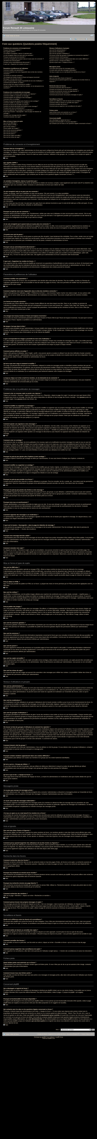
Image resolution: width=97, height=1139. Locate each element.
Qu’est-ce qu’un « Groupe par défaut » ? (60, 60)
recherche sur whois (34, 1013)
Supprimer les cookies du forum (57, 1034)
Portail (7, 35)
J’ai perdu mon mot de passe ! (11, 60)
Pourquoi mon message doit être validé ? (14, 115)
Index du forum (14, 35)
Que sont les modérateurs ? (57, 51)
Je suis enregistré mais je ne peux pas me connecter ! (18, 55)
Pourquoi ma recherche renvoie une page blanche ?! (64, 91)
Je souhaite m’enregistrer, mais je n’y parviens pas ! (17, 53)
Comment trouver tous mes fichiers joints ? (61, 114)
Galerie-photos (81, 39)
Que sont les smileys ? (9, 126)
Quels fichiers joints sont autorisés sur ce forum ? (63, 112)
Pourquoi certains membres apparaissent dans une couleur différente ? (69, 59)
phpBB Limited (52, 990)
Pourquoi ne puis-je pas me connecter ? (14, 57)
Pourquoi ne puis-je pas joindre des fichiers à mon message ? (20, 106)
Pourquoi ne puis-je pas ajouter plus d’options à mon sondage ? (21, 101)
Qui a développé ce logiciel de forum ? (60, 120)
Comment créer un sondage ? (11, 99)
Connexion (91, 39)
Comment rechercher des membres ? (59, 93)
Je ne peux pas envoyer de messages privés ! (62, 68)
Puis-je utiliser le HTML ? (10, 124)
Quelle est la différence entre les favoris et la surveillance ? (65, 100)
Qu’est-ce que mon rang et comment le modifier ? (17, 84)
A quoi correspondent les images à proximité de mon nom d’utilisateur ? (23, 80)
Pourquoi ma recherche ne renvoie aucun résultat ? (63, 89)
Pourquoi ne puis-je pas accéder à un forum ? (16, 104)
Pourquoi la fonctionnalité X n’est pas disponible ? (63, 121)
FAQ (73, 39)
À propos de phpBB (68, 992)
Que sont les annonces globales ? (12, 130)
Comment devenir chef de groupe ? (59, 57)
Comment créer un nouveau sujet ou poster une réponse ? (19, 94)
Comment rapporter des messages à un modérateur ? (18, 110)
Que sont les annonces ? (10, 132)
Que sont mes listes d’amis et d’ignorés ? (60, 78)
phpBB (47, 332)
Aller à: (58, 1029)
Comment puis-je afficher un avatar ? (13, 82)
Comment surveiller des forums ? (58, 104)
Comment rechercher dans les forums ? (60, 87)
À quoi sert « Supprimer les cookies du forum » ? (17, 64)
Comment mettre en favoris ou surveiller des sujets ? (64, 102)
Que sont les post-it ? (9, 133)
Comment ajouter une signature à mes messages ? (17, 97)
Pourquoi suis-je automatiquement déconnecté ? (16, 62)
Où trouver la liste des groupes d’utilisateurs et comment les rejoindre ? (69, 55)
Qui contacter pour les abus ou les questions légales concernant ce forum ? (70, 123)
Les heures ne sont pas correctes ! (13, 75)
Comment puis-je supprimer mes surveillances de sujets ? (65, 106)
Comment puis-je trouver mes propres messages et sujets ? (66, 94)
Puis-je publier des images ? (11, 128)
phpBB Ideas (7, 1003)
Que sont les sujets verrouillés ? (12, 135)
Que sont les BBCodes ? (10, 123)
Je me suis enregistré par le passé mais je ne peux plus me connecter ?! (23, 59)
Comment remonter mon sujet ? (12, 117)
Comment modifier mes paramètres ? (13, 70)
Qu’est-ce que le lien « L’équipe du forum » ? (61, 62)
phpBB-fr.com (51, 1038)
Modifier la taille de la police (92, 35)
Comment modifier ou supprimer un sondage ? (16, 102)
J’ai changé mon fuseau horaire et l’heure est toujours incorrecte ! (21, 77)
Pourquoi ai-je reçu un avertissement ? (14, 108)
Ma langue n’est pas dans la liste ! (12, 79)
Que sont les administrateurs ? (57, 50)
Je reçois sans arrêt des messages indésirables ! (63, 70)
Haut (6, 158)
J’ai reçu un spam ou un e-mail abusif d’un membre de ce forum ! (67, 72)
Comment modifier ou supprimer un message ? (16, 95)
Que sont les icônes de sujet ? (11, 137)
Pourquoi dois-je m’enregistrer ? (12, 50)
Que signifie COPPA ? (9, 51)
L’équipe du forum (42, 1034)
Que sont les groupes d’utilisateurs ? (59, 53)
